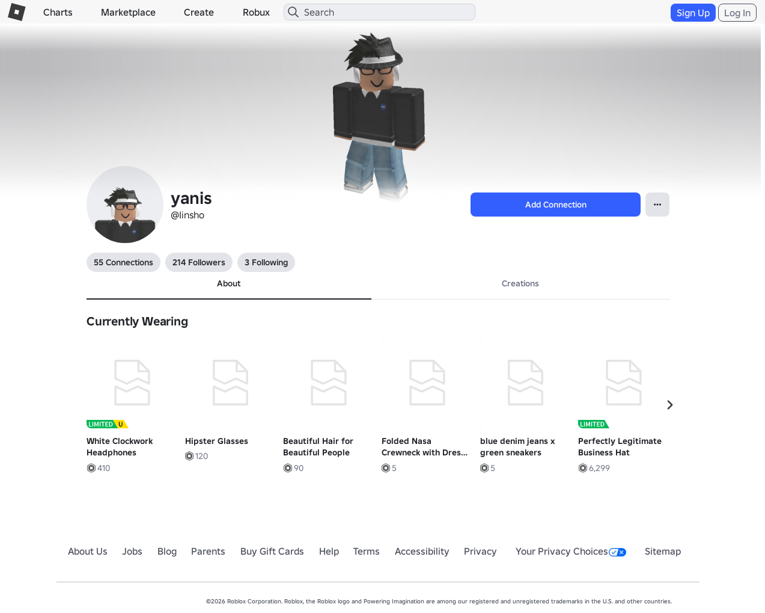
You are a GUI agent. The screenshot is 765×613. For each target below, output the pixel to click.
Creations (520, 283)
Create (199, 12)
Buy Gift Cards (272, 551)
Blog (167, 551)
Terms (366, 551)
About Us (88, 551)
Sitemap (663, 551)
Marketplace (128, 12)
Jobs (132, 551)
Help (329, 551)
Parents (208, 551)
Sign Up (693, 13)
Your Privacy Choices (571, 551)
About (228, 283)
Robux (256, 12)
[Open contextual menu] (657, 205)
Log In (737, 13)
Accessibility (422, 551)
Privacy (480, 551)
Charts (58, 12)
